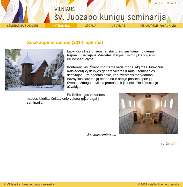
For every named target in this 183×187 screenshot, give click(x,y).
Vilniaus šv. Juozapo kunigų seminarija (30, 184)
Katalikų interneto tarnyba (163, 184)
